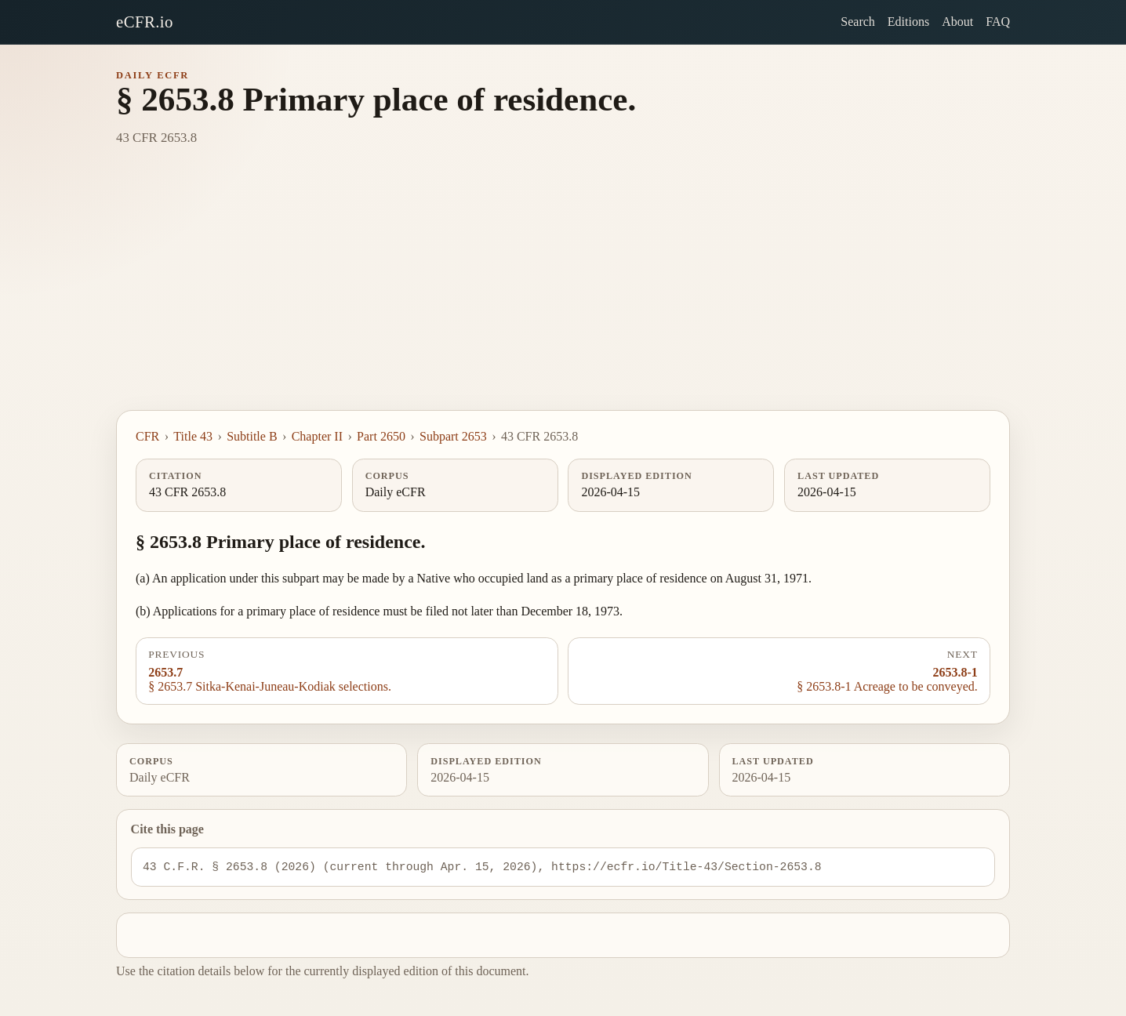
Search (858, 21)
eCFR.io (144, 22)
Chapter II (317, 436)
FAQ (998, 21)
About (957, 21)
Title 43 (192, 436)
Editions (908, 21)
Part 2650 (381, 436)
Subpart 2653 (453, 436)
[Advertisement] (563, 292)
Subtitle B (252, 436)
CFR (147, 436)
